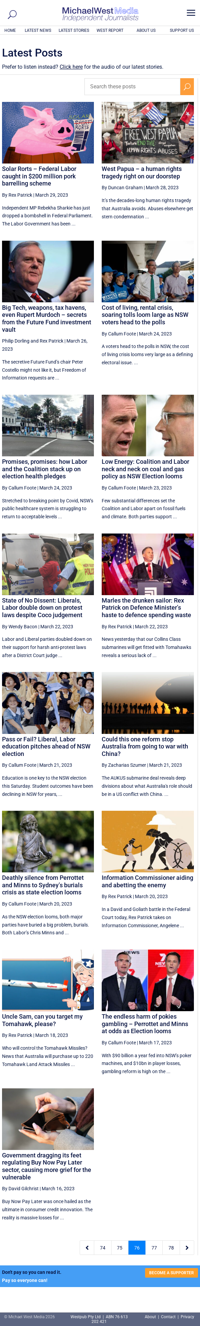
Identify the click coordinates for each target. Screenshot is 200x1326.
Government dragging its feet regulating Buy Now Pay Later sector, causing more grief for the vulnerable (46, 1166)
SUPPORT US (182, 30)
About (151, 1316)
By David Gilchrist (20, 1188)
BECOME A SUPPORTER (171, 1272)
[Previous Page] (87, 1247)
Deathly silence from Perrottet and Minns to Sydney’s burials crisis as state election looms (43, 885)
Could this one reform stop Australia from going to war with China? (145, 746)
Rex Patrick (51, 341)
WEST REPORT (110, 30)
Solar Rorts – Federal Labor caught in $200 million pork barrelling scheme (39, 176)
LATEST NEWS (38, 30)
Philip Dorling (15, 341)
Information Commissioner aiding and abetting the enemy (147, 881)
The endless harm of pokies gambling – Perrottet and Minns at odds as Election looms (145, 1024)
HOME (10, 30)
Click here (71, 67)
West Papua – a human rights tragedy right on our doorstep (142, 172)
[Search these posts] (132, 86)
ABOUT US (146, 30)
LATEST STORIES (74, 30)
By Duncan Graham (122, 187)
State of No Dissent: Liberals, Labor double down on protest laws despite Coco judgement (42, 607)
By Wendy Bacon (19, 626)
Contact (168, 1316)
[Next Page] (187, 1247)
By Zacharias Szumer (124, 765)
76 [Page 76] (137, 1248)
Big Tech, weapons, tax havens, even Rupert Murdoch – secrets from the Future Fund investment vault (46, 318)
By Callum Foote (119, 333)
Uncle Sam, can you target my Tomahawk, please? (42, 1020)
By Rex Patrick (17, 195)
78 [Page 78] (171, 1248)
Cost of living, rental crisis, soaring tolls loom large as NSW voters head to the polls (145, 315)
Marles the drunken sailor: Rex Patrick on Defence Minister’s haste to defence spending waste (146, 607)
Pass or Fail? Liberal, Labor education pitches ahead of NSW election (46, 746)
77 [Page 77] (154, 1248)
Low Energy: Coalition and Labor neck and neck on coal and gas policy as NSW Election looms (145, 469)
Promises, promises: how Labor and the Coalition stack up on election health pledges (44, 469)
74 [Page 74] (102, 1248)
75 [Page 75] (119, 1248)
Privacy (187, 1316)
